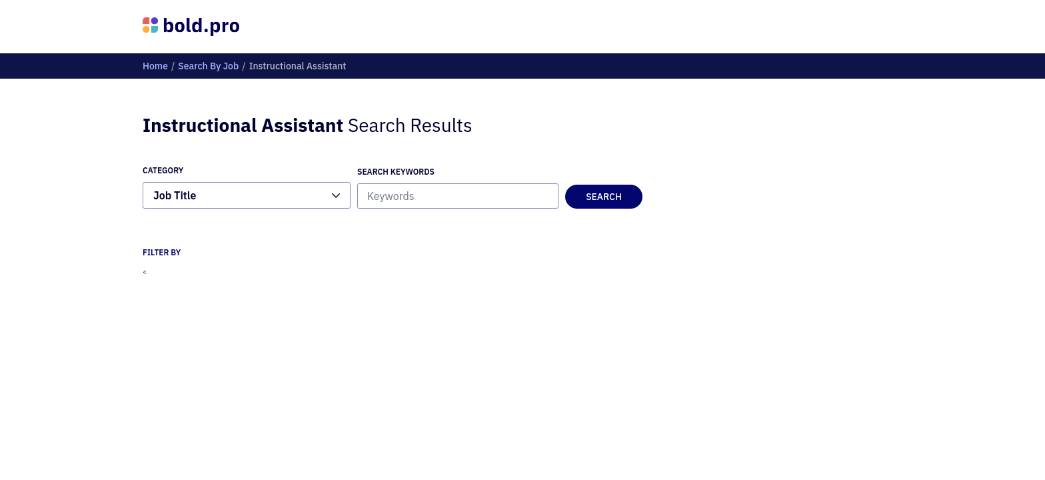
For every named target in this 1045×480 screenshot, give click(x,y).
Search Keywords (396, 172)
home (155, 66)
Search (604, 197)
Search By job (208, 66)
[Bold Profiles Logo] (191, 26)
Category (163, 170)
